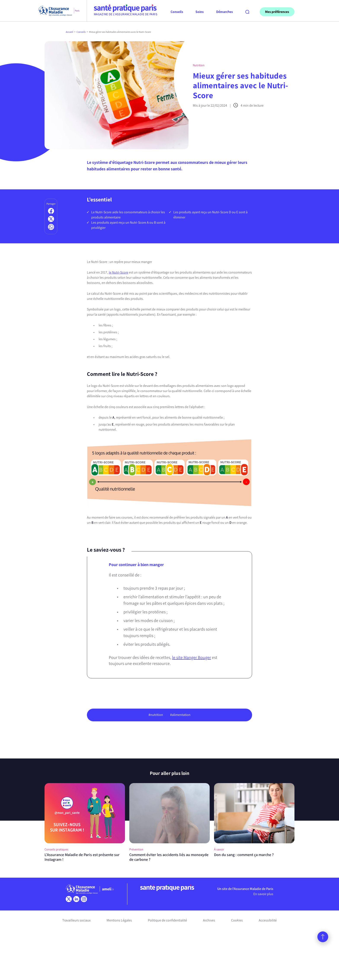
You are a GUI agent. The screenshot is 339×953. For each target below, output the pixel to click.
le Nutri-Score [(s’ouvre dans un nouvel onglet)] (118, 272)
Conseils (81, 31)
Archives (209, 920)
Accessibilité (268, 920)
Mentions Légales (119, 920)
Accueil (69, 31)
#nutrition (156, 715)
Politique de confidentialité (167, 920)
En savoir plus (263, 894)
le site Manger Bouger (191, 657)
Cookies (237, 920)
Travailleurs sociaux (76, 920)
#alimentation (180, 715)
